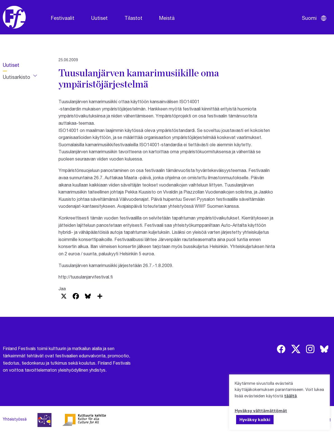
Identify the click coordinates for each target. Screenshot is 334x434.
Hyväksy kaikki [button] (254, 419)
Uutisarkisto (16, 77)
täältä (290, 395)
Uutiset (99, 18)
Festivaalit (62, 18)
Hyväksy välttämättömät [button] (261, 410)
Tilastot (133, 18)
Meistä (167, 18)
